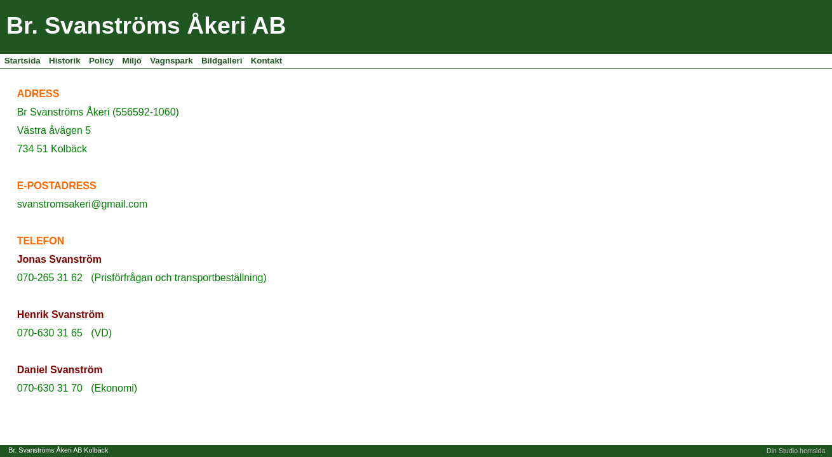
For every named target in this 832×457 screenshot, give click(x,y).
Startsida (22, 60)
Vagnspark (171, 60)
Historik (65, 60)
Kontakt (267, 60)
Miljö (132, 60)
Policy (101, 60)
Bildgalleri (221, 60)
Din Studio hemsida (796, 450)
